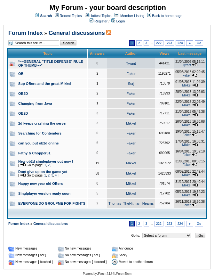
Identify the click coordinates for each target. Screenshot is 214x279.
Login (118, 21)
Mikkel (186, 85)
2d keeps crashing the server (42, 123)
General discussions (77, 33)
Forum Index (25, 33)
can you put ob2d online (38, 143)
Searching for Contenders (39, 133)
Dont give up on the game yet (42, 172)
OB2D (23, 93)
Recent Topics (71, 16)
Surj (131, 84)
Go (199, 43)
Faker (131, 74)
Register (98, 21)
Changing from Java (35, 103)
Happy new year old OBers (40, 183)
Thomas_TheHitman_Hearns (131, 203)
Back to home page (167, 16)
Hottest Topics (101, 16)
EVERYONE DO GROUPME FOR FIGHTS (51, 203)
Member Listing (132, 16)
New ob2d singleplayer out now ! (45, 161)
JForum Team (123, 273)
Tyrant (131, 63)
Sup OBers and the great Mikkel (44, 84)
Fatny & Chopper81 (34, 153)
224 (180, 43)
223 (169, 43)
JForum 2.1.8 (104, 273)
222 (159, 43)
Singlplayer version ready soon (44, 193)
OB (21, 74)
